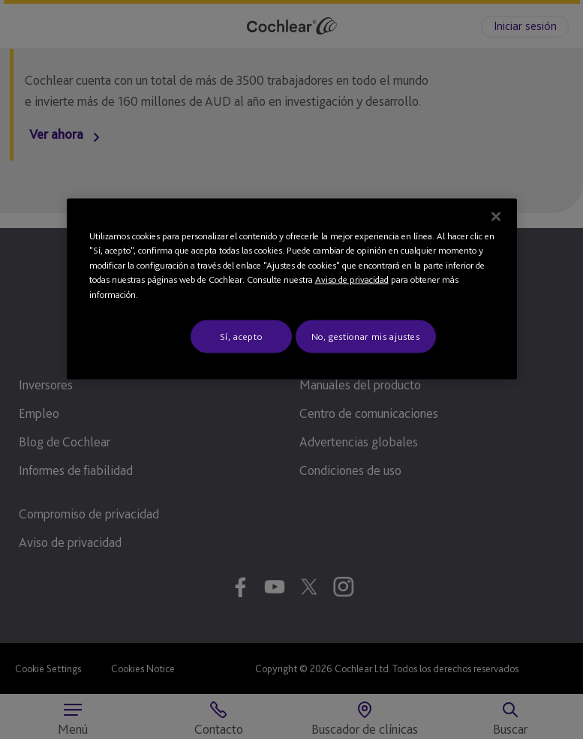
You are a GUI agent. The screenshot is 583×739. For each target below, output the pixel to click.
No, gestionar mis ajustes (365, 336)
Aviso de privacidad (352, 279)
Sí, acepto (241, 336)
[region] (292, 289)
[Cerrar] (495, 216)
